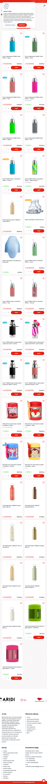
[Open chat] (44, 781)
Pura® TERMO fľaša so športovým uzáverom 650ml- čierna (12, 383)
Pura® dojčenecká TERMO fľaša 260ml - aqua (11, 57)
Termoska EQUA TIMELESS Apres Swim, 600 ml (12, 506)
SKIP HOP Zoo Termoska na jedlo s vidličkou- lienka (12, 424)
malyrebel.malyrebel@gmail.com (35, 766)
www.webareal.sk (30, 782)
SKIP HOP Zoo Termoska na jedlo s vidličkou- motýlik (12, 465)
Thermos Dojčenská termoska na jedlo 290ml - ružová (12, 667)
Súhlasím (22, 25)
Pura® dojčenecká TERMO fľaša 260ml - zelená (11, 138)
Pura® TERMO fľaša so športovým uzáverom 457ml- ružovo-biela (34, 342)
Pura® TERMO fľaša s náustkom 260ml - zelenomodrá (34, 179)
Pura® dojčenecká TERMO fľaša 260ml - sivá (34, 138)
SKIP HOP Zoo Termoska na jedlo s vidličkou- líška (34, 424)
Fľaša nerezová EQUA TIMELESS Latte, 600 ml (11, 220)
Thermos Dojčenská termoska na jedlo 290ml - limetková (34, 626)
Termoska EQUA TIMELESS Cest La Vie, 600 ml (12, 546)
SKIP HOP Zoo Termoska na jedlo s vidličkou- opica (34, 465)
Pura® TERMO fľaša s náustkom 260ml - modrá (12, 179)
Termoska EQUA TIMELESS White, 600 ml (12, 627)
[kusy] (6, 67)
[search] (44, 5)
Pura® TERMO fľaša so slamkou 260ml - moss (34, 261)
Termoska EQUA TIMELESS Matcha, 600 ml (32, 586)
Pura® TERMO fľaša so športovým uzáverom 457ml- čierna (12, 342)
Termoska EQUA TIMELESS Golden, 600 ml (34, 546)
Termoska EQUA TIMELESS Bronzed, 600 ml (32, 506)
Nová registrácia (42, 1)
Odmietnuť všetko (10, 25)
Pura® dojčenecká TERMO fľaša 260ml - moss (34, 57)
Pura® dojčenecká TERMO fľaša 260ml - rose (11, 98)
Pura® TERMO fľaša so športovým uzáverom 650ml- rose (34, 383)
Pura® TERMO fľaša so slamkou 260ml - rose (11, 302)
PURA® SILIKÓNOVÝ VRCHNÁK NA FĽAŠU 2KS (12, 261)
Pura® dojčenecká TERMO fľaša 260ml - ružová (34, 98)
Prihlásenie (34, 1)
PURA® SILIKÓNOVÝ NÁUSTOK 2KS (34, 220)
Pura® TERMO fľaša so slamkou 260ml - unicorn (34, 302)
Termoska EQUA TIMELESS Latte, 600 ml (12, 586)
